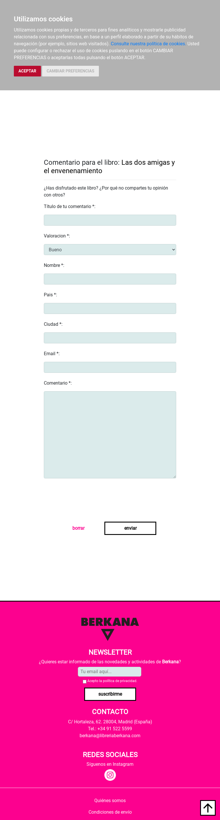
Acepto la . (112, 681)
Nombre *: (54, 265)
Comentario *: (58, 383)
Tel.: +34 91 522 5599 (110, 728)
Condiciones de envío (110, 812)
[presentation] (87, 501)
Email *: (52, 353)
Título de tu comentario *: (69, 206)
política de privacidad (119, 681)
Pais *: (50, 294)
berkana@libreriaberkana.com (110, 735)
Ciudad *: (53, 324)
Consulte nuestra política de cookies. (148, 43)
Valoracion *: (57, 236)
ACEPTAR (27, 71)
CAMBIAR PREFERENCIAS (70, 71)
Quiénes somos (110, 800)
